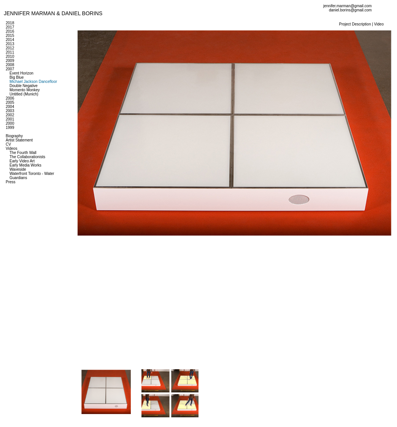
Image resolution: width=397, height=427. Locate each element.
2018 (10, 23)
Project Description (355, 24)
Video (379, 24)
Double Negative (24, 86)
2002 (10, 115)
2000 (10, 123)
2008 (10, 65)
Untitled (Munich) (24, 94)
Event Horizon (21, 73)
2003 (10, 111)
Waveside (18, 169)
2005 (10, 102)
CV (8, 144)
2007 (10, 69)
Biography (14, 136)
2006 (10, 98)
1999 (10, 127)
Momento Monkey (25, 90)
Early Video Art (22, 161)
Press (11, 182)
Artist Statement (19, 140)
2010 (10, 56)
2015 (10, 35)
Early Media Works (25, 165)
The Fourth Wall (23, 153)
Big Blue (17, 77)
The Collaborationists (27, 157)
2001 (10, 119)
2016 (10, 31)
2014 (10, 40)
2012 (10, 48)
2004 (10, 107)
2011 (10, 52)
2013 (10, 44)
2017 (10, 27)
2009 (10, 61)
